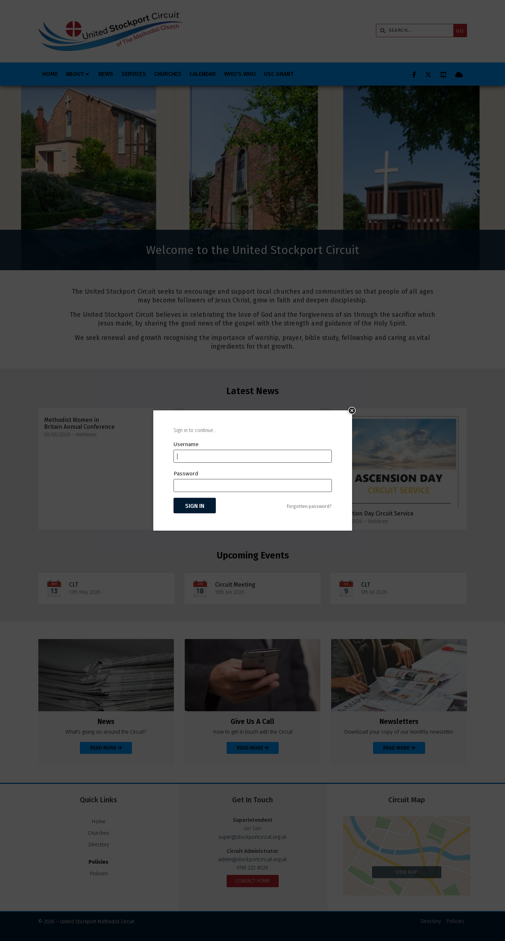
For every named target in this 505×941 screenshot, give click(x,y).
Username (186, 444)
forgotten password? (309, 506)
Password (186, 473)
